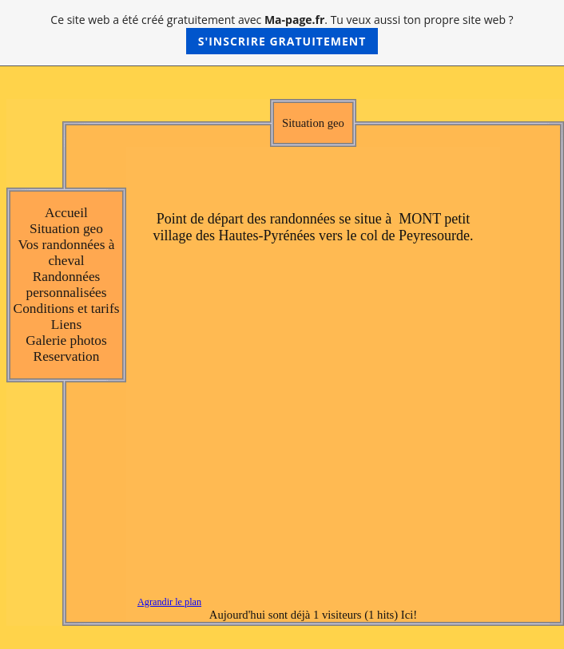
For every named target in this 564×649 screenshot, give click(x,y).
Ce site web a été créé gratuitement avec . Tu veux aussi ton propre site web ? (281, 33)
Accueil (66, 212)
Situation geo (66, 228)
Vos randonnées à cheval (66, 252)
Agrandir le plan (169, 601)
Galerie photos (66, 340)
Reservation (67, 356)
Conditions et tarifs (67, 308)
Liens (66, 324)
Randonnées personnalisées (66, 284)
